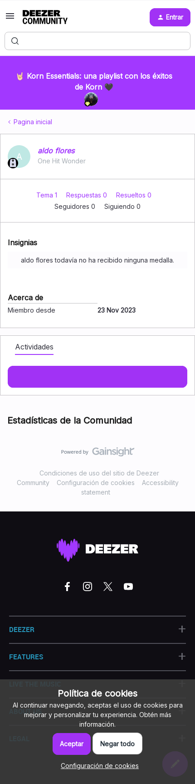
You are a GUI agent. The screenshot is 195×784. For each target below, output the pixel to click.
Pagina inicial (33, 122)
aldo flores (56, 150)
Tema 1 (47, 195)
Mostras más (97, 374)
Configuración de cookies (96, 482)
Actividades (34, 346)
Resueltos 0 (133, 195)
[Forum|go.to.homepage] (45, 17)
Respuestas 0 (87, 195)
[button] (10, 19)
